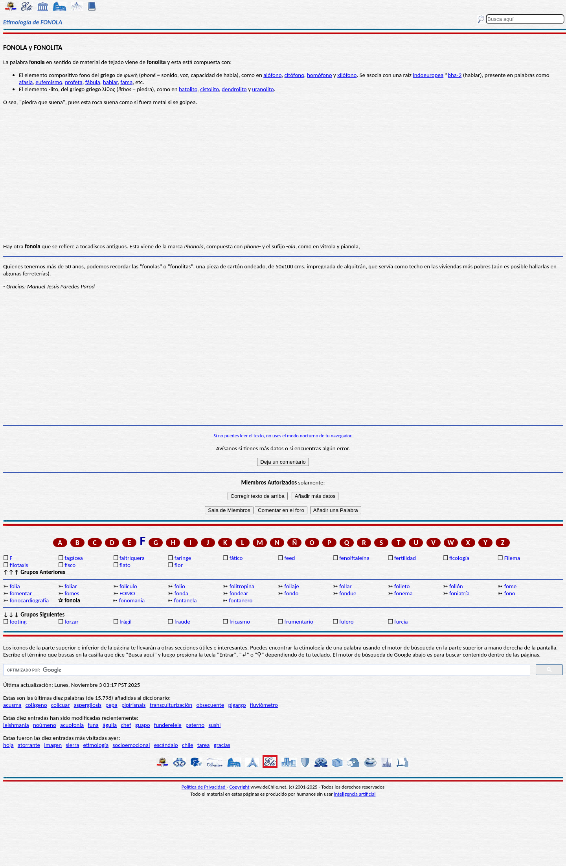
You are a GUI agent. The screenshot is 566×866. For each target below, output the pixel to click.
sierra (72, 745)
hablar (110, 82)
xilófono (347, 75)
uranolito (263, 89)
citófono (294, 75)
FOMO (127, 593)
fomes (71, 593)
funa (93, 724)
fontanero (240, 600)
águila (110, 724)
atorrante (29, 745)
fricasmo (240, 621)
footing (17, 621)
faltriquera (132, 557)
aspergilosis (87, 704)
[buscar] (266, 669)
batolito (188, 89)
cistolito (209, 89)
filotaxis (18, 565)
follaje (291, 586)
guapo (142, 724)
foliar (70, 586)
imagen (53, 745)
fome (510, 586)
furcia (401, 621)
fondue (347, 593)
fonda (181, 593)
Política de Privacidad (204, 787)
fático (236, 557)
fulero (346, 621)
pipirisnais (133, 704)
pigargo (237, 704)
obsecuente (210, 704)
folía (14, 586)
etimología (96, 745)
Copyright (240, 787)
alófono (272, 75)
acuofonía (72, 724)
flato (124, 565)
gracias (222, 745)
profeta (73, 82)
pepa (111, 704)
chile (187, 745)
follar (345, 586)
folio (180, 586)
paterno (195, 724)
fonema (403, 593)
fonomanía (132, 600)
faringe (183, 557)
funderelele (168, 724)
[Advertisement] (283, 364)
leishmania (16, 724)
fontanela (185, 600)
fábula (92, 82)
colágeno (36, 704)
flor (179, 565)
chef (126, 724)
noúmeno (44, 724)
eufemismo (48, 82)
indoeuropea (428, 75)
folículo (128, 586)
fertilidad (405, 557)
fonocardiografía (29, 600)
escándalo (166, 745)
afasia (26, 82)
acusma (12, 704)
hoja (8, 745)
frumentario (298, 621)
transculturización (171, 704)
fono (509, 593)
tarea (203, 745)
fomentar (20, 593)
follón (456, 586)
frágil (125, 621)
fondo (291, 593)
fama (126, 82)
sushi (214, 724)
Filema (512, 557)
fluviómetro (264, 704)
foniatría (459, 593)
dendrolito (234, 89)
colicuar (60, 704)
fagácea (73, 557)
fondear (239, 593)
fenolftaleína (354, 557)
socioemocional (131, 745)
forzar (71, 621)
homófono (319, 75)
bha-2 (454, 75)
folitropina (242, 586)
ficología (459, 557)
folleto (402, 586)
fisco (69, 565)
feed (289, 557)
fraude (182, 621)
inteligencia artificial (355, 794)
